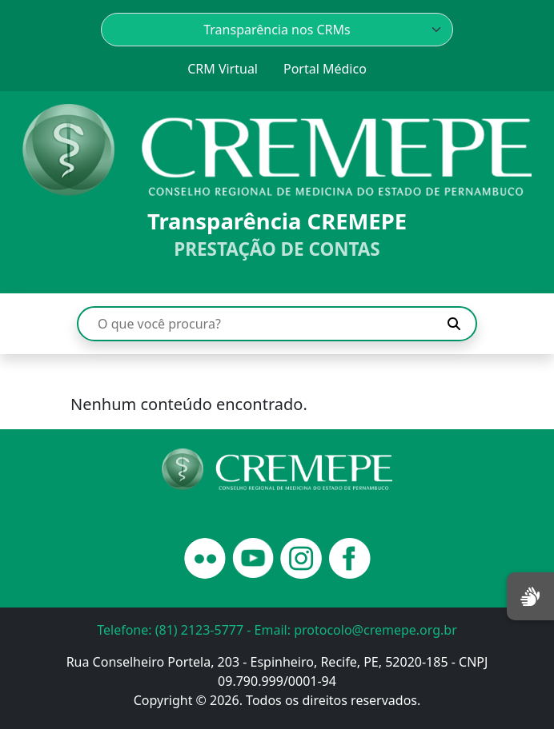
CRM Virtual (222, 69)
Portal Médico (325, 69)
